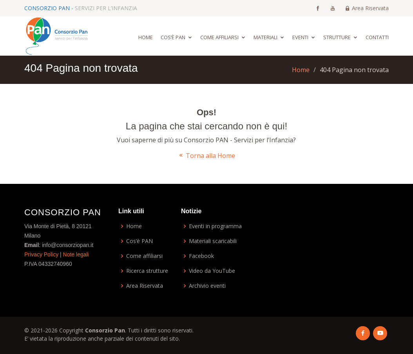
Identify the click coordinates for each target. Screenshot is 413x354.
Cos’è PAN (139, 241)
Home (145, 37)
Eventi (300, 37)
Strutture (337, 37)
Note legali (76, 254)
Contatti (377, 37)
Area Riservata (367, 8)
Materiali (265, 37)
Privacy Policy (41, 254)
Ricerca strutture (147, 271)
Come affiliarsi (219, 37)
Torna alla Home (206, 155)
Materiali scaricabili (213, 241)
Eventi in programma (215, 226)
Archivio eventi (207, 286)
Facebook (201, 256)
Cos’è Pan (173, 37)
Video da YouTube (212, 271)
